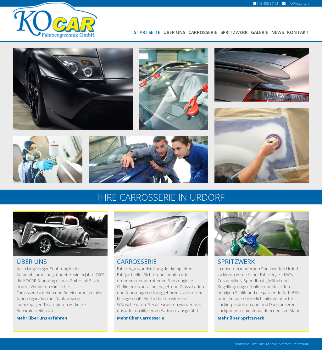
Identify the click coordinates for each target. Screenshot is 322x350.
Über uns (174, 32)
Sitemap (285, 344)
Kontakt (298, 32)
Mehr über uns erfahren (41, 318)
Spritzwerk (234, 32)
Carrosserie (202, 32)
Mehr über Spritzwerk (241, 318)
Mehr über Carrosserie (140, 318)
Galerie (259, 32)
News (277, 32)
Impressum (301, 344)
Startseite (147, 32)
